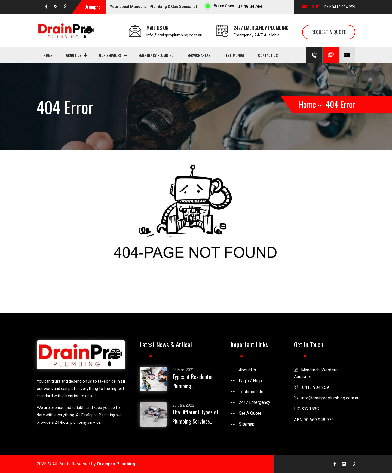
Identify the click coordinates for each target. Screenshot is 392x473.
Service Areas (198, 55)
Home (48, 55)
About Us (73, 55)
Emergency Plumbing (156, 55)
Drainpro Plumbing (116, 463)
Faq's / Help (250, 380)
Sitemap (247, 424)
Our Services (110, 55)
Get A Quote (250, 413)
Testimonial (234, 55)
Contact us (268, 55)
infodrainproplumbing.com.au (326, 398)
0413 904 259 (311, 387)
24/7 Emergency (254, 402)
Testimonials (251, 391)
